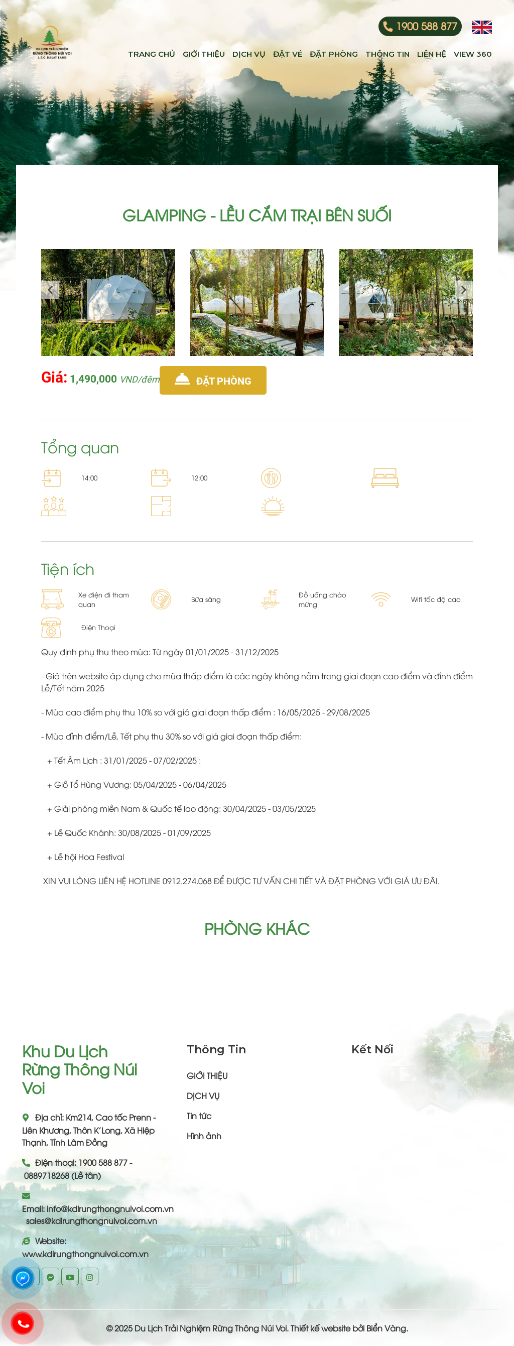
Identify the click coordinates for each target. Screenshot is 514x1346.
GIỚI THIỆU (207, 1075)
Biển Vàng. (387, 1327)
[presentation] (50, 290)
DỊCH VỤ (203, 1095)
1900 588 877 (426, 25)
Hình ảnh (204, 1135)
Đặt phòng (213, 379)
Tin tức (199, 1115)
